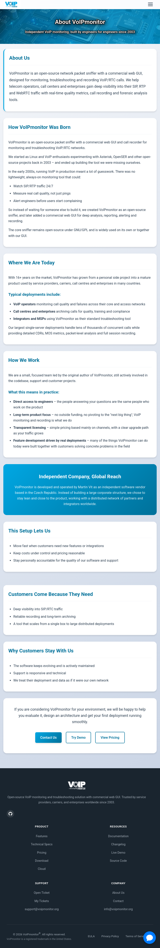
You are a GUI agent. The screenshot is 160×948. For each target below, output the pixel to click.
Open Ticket (42, 893)
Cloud (41, 869)
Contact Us (48, 738)
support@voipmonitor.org (42, 909)
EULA (91, 936)
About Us (118, 893)
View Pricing (110, 738)
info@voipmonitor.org (118, 909)
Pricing (41, 852)
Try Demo (78, 738)
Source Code (118, 861)
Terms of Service (136, 936)
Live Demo (118, 852)
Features (42, 836)
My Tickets (41, 901)
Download (41, 861)
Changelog (118, 844)
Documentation (118, 836)
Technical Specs (41, 844)
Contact (118, 901)
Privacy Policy (110, 936)
